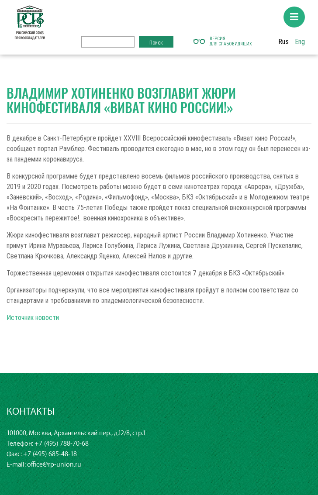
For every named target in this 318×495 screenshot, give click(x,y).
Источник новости (33, 317)
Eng (300, 41)
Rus (283, 41)
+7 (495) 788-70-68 (62, 443)
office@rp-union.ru (54, 464)
